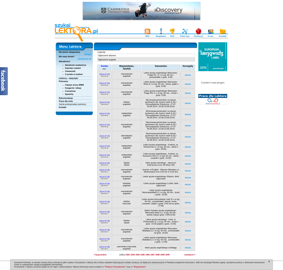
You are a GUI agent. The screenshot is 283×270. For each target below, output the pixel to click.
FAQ (172, 35)
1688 (157, 255)
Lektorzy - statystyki (68, 78)
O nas (210, 35)
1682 (127, 255)
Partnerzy (198, 35)
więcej (188, 75)
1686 (147, 255)
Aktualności (64, 61)
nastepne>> (189, 255)
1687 (152, 255)
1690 (167, 255)
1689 (162, 255)
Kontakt (222, 35)
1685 (142, 255)
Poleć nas (184, 35)
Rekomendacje (66, 98)
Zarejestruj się (84, 59)
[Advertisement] (213, 161)
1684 (137, 255)
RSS (147, 35)
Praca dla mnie (66, 101)
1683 (132, 255)
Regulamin (161, 35)
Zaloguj (87, 54)
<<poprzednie (100, 255)
